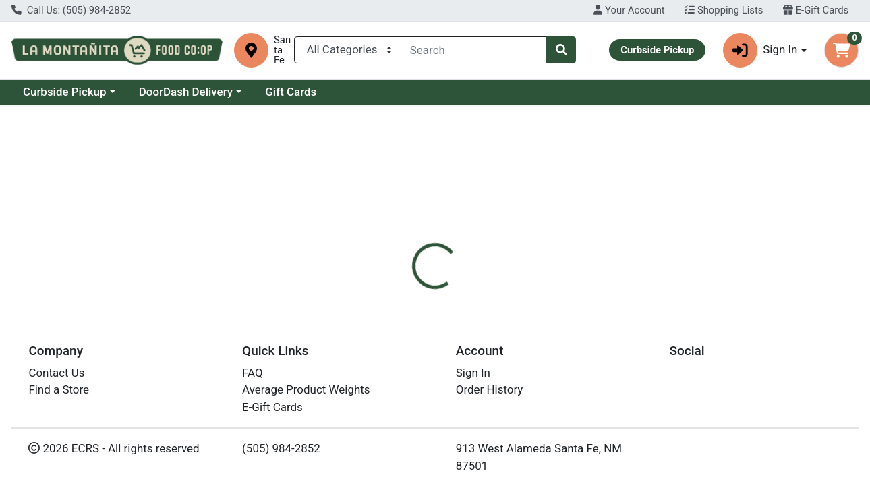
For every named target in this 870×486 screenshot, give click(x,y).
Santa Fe (282, 50)
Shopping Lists (724, 10)
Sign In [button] (760, 50)
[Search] (474, 49)
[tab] (400, 287)
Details (399, 287)
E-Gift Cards (815, 10)
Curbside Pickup (65, 92)
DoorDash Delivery (186, 92)
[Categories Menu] (347, 49)
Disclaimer (464, 287)
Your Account (628, 10)
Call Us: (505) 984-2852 (71, 10)
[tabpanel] (617, 355)
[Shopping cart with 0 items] (841, 50)
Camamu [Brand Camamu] (527, 341)
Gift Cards (290, 92)
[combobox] (474, 49)
